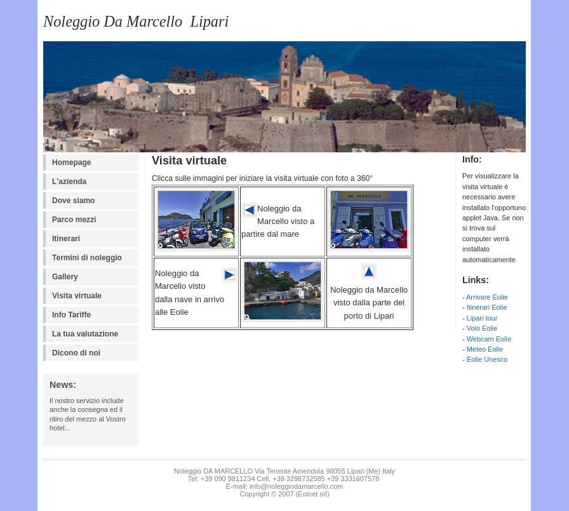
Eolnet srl (312, 494)
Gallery (65, 276)
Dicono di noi (76, 352)
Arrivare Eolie (487, 297)
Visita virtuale (77, 295)
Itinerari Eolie (487, 307)
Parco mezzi (74, 219)
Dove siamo (73, 200)
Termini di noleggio (87, 257)
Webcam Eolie (489, 339)
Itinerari (66, 238)
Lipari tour (482, 318)
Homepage (71, 162)
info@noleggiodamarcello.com (296, 486)
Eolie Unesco (487, 359)
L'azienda (69, 181)
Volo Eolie (482, 328)
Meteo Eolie (485, 349)
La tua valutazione (85, 333)
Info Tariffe (71, 314)
